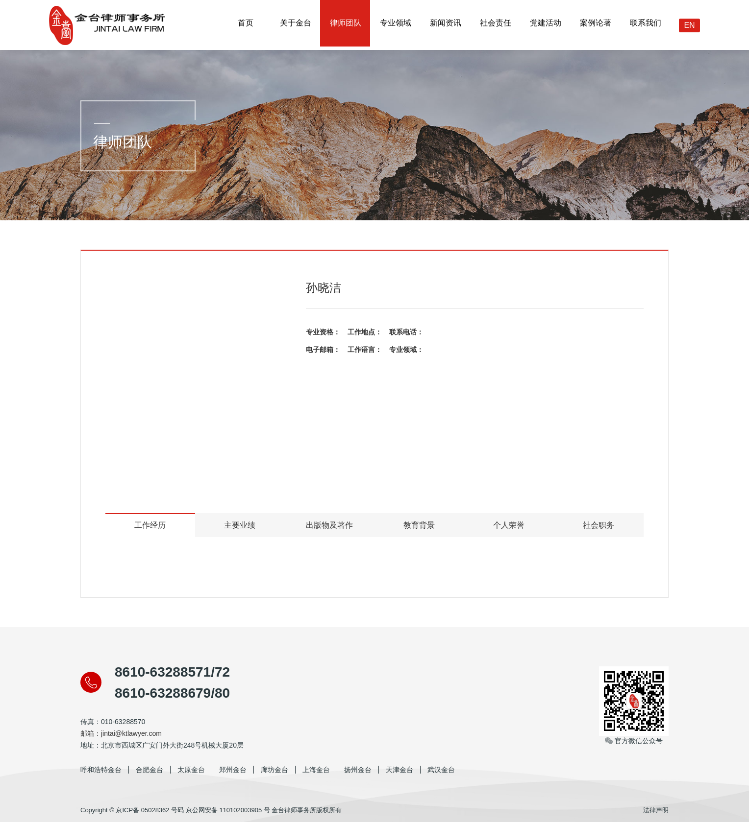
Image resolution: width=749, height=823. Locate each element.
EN (689, 25)
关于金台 (295, 25)
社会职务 (598, 525)
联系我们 (645, 25)
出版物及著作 (329, 525)
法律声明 (656, 810)
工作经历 (150, 525)
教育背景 (419, 525)
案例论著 (595, 25)
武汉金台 (441, 770)
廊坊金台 (274, 770)
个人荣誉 (508, 525)
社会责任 (495, 25)
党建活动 (545, 25)
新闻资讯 (445, 25)
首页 (245, 25)
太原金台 (191, 770)
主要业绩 (239, 525)
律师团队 (345, 25)
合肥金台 (149, 770)
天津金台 (399, 770)
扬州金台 (358, 770)
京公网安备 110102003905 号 (228, 810)
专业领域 (395, 25)
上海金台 (316, 770)
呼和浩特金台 (101, 770)
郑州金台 (233, 770)
